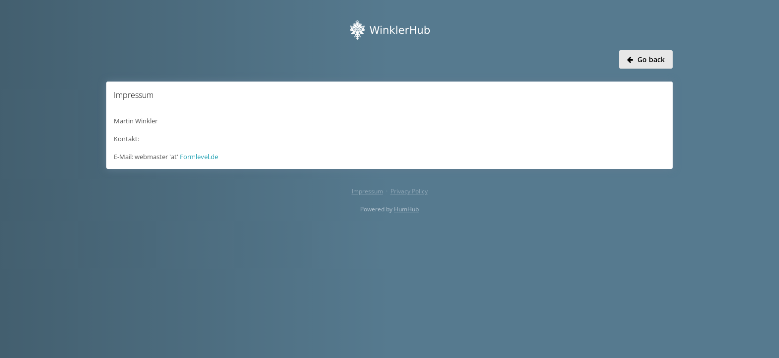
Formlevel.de (199, 156)
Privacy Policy (409, 191)
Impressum (367, 191)
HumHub (406, 209)
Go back (645, 59)
